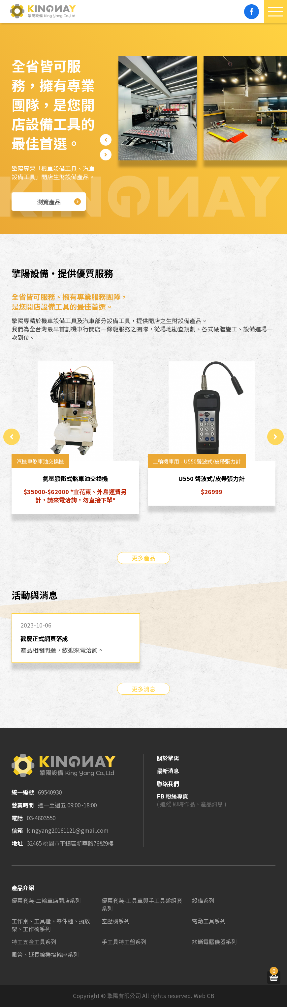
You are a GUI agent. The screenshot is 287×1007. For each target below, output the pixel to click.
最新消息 (168, 771)
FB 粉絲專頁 (172, 796)
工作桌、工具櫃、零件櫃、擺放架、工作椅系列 (51, 925)
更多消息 (143, 689)
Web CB (204, 996)
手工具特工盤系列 (124, 941)
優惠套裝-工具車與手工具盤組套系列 (142, 904)
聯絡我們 (168, 783)
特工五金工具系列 (34, 941)
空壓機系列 (116, 921)
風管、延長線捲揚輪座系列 (45, 954)
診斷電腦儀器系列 (214, 941)
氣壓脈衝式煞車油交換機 (75, 478)
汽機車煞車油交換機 (40, 461)
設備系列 (203, 900)
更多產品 (143, 557)
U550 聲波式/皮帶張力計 (211, 478)
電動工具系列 (209, 921)
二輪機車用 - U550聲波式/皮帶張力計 (197, 461)
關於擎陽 (168, 758)
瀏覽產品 (59, 201)
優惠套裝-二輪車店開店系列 (46, 900)
